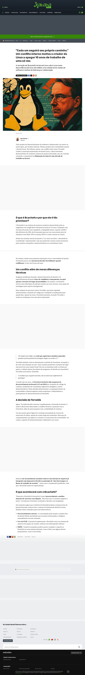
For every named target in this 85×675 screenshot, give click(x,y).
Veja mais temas (8, 640)
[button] (24, 138)
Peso (59, 40)
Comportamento (7, 637)
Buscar (79, 647)
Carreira (50, 12)
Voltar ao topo (75, 652)
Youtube (52, 639)
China (4, 634)
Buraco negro (38, 40)
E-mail (36, 75)
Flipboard (33, 75)
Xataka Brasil (42, 5)
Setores (19, 631)
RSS (58, 639)
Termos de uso (38, 668)
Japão (31, 40)
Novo (79, 7)
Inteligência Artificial (22, 637)
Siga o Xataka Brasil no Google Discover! (41, 36)
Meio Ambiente (33, 12)
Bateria (44, 40)
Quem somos (6, 668)
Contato (53, 668)
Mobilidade (57, 12)
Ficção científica (52, 40)
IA (20, 40)
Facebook (29, 75)
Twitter (31, 75)
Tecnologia (14, 12)
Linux (34, 536)
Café (17, 40)
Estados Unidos (34, 634)
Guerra (32, 637)
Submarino (25, 40)
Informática (23, 12)
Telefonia (42, 12)
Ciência (7, 12)
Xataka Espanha (7, 659)
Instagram (79, 12)
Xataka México (22, 659)
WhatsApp (82, 12)
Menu (6, 7)
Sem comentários (22, 75)
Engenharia (33, 629)
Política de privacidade (24, 668)
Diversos (5, 631)
